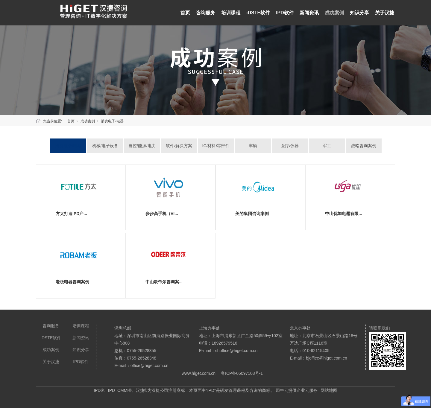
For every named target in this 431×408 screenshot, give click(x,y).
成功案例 (334, 12)
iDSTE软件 (258, 12)
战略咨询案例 (363, 145)
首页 (185, 12)
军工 (327, 145)
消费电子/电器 (112, 121)
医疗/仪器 (290, 145)
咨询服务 (205, 12)
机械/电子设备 (105, 145)
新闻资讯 (309, 12)
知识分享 (359, 12)
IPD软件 (285, 12)
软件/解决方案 (179, 145)
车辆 (253, 145)
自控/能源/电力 (142, 145)
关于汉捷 (384, 12)
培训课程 (230, 12)
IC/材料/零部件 (216, 145)
